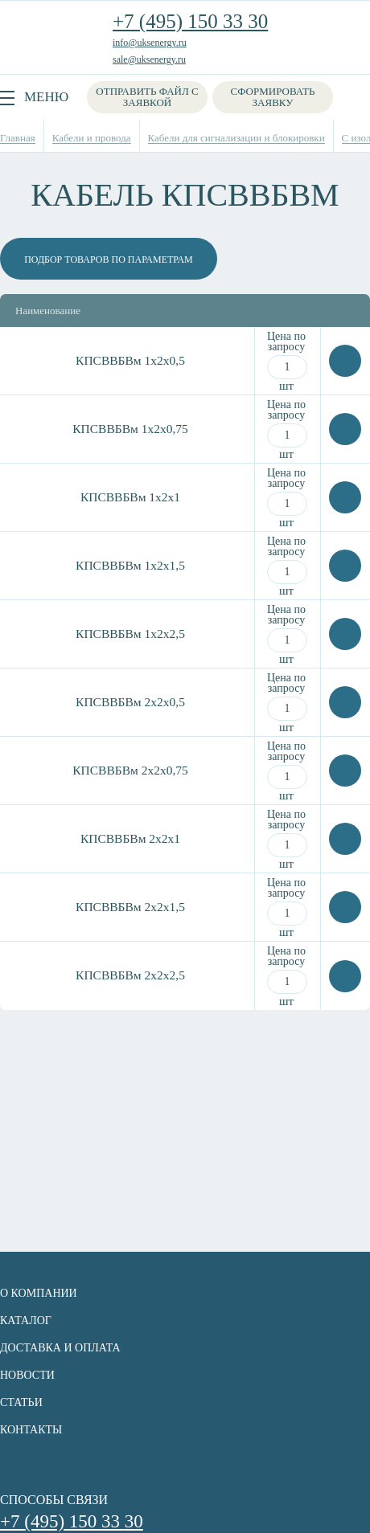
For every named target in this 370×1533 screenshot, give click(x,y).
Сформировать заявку (273, 96)
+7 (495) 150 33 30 (190, 21)
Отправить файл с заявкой (147, 96)
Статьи (21, 1402)
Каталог (25, 1320)
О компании (38, 1293)
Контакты (31, 1430)
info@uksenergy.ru (150, 42)
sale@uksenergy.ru (149, 59)
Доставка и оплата (60, 1348)
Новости (27, 1375)
